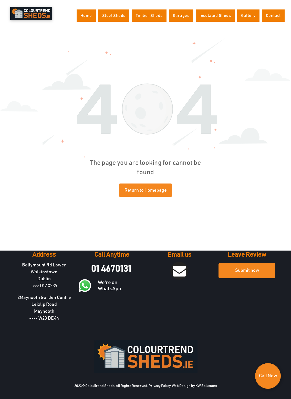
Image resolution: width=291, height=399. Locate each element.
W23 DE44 (48, 318)
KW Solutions (206, 386)
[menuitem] (86, 15)
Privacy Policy (160, 386)
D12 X (45, 286)
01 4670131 (111, 269)
